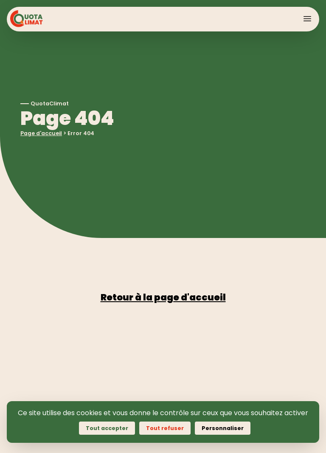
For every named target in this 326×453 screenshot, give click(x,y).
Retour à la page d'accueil (163, 297)
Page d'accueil (41, 133)
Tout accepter (107, 428)
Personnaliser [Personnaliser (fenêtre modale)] (223, 428)
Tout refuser (165, 428)
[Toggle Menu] (307, 18)
